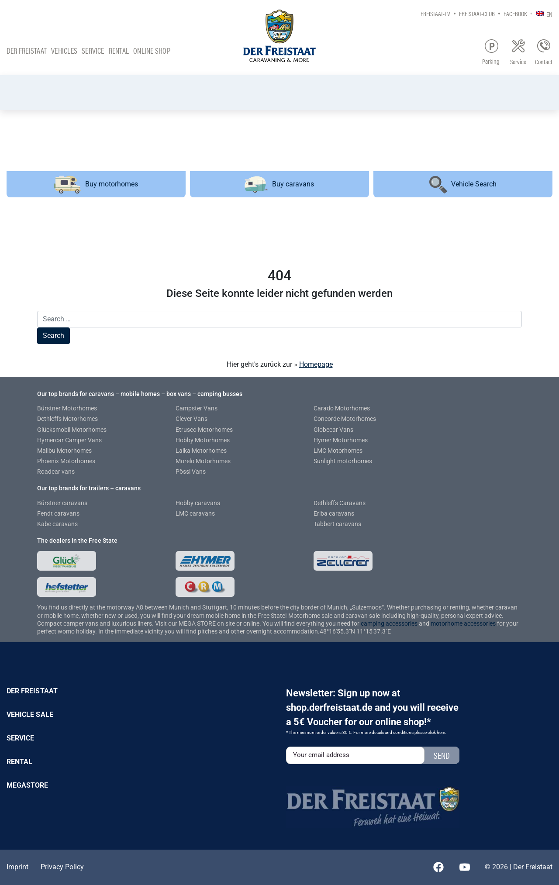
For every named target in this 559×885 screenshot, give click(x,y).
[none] (541, 13)
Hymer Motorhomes (341, 440)
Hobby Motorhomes (203, 440)
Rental (119, 50)
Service (93, 50)
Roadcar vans (56, 471)
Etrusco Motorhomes (204, 429)
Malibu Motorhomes (64, 450)
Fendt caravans (58, 513)
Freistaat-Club (477, 13)
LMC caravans (195, 513)
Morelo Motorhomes (203, 461)
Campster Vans (196, 408)
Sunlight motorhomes (343, 461)
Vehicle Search (463, 184)
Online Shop (151, 50)
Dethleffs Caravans (340, 502)
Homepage (316, 364)
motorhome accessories (463, 623)
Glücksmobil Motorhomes (72, 429)
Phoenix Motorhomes (66, 461)
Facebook (515, 13)
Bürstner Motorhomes (67, 408)
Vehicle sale (30, 714)
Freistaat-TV (435, 13)
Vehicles (64, 50)
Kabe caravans (57, 523)
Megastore (27, 785)
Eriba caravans (334, 513)
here (441, 732)
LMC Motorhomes (338, 450)
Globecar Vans (333, 429)
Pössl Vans (191, 471)
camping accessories (390, 623)
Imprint (17, 867)
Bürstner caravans (62, 502)
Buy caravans (279, 184)
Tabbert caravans (337, 523)
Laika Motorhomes (201, 450)
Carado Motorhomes (342, 408)
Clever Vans (191, 418)
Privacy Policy (62, 867)
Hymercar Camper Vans (69, 440)
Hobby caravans (198, 502)
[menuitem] (541, 13)
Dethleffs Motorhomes (67, 418)
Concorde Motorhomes (345, 418)
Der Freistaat (27, 50)
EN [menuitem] (549, 13)
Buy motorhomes (96, 184)
